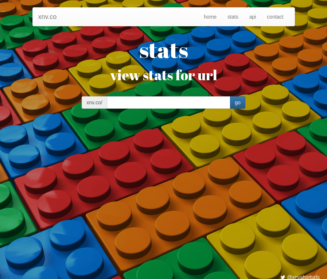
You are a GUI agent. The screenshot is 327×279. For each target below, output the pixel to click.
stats (232, 17)
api (252, 17)
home (210, 17)
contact (275, 17)
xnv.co (47, 16)
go (238, 102)
